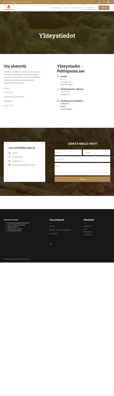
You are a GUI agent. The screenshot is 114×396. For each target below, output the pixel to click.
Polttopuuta (57, 8)
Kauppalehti (64, 104)
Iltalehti (63, 106)
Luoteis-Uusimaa (66, 109)
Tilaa (66, 8)
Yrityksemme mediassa (71, 101)
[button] (104, 8)
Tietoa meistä (77, 8)
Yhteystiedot (89, 8)
